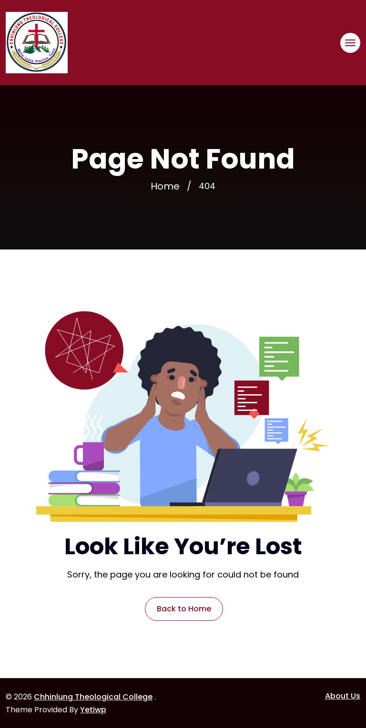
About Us (342, 695)
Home (165, 186)
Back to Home (184, 608)
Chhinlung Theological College (93, 696)
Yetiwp (93, 709)
